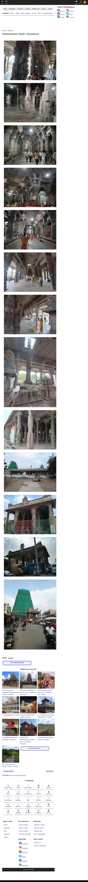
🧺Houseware (28, 793)
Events (34, 13)
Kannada (20, 9)
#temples (10, 658)
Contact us (37, 842)
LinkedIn (23, 860)
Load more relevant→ (34, 748)
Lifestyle (27, 9)
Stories (43, 9)
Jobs (39, 13)
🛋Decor (8, 793)
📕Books (49, 811)
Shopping (7, 834)
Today (18, 13)
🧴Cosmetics (8, 799)
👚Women (38, 799)
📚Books (49, 786)
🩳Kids (48, 805)
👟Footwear (8, 805)
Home (4, 30)
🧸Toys (8, 811)
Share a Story (23, 828)
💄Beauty (48, 793)
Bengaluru (12, 9)
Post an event (23, 831)
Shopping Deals (48, 13)
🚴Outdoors (18, 799)
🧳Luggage (28, 805)
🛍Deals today (8, 786)
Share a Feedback (40, 845)
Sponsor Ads (38, 831)
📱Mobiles (28, 811)
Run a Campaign (39, 834)
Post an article (23, 825)
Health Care (36, 9)
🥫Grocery (38, 793)
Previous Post (8, 771)
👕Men (28, 799)
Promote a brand (39, 825)
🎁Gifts (38, 786)
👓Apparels (48, 799)
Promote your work (25, 834)
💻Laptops (38, 811)
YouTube (23, 851)
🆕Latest (18, 786)
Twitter (22, 856)
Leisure (50, 9)
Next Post (49, 771)
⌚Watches (18, 805)
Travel (5, 9)
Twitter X (69, 13)
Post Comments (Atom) (18, 775)
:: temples (9, 30)
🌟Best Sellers (28, 786)
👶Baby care (38, 805)
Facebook (23, 843)
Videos (12, 13)
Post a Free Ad (39, 828)
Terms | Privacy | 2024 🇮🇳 (28, 869)
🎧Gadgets (18, 811)
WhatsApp (23, 864)
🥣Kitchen (18, 793)
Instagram (23, 847)
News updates (25, 13)
